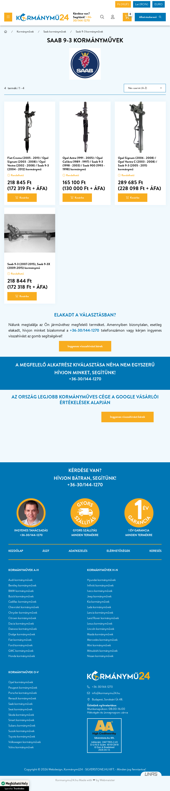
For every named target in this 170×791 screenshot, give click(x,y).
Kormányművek (25, 31)
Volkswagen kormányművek (24, 742)
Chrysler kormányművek (22, 612)
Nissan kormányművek (100, 656)
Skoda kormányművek (21, 715)
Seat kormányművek (20, 709)
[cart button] (127, 17)
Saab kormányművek (54, 31)
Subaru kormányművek (21, 725)
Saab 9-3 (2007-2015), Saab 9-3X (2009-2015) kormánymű (28, 266)
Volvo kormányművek (21, 747)
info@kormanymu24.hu (106, 693)
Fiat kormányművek (19, 640)
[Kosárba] (22, 197)
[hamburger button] (8, 17)
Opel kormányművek (20, 682)
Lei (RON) (141, 4)
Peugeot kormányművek (22, 687)
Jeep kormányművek (99, 596)
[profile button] (113, 17)
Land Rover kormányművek (103, 618)
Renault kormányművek (22, 698)
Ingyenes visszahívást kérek (85, 346)
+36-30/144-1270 (82, 19)
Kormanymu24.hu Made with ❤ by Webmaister (85, 780)
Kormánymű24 (73, 769)
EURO (158, 4)
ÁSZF (45, 551)
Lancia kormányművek (100, 612)
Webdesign (55, 769)
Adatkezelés (78, 551)
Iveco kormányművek (99, 591)
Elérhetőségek (118, 551)
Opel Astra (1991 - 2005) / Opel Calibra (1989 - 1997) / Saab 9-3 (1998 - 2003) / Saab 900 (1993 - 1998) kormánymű (84, 163)
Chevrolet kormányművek (23, 607)
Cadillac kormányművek (22, 601)
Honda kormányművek (21, 656)
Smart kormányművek (21, 720)
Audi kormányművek (20, 580)
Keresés (155, 551)
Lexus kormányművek (99, 623)
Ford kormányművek (20, 645)
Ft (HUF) (123, 4)
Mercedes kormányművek (102, 640)
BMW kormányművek (21, 591)
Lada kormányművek (99, 607)
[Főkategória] (5, 32)
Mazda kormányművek (100, 634)
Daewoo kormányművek (22, 629)
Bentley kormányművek (22, 585)
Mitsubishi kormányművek (102, 651)
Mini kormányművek (99, 645)
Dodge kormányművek (21, 634)
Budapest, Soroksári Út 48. (107, 699)
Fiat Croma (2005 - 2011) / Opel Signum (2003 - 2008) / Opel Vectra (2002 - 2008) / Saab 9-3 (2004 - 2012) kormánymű (28, 163)
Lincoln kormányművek (100, 629)
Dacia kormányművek (21, 623)
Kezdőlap (15, 551)
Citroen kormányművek (22, 618)
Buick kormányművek (21, 596)
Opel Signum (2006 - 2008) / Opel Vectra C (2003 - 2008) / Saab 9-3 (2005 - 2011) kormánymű (137, 163)
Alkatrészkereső (148, 17)
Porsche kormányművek (22, 693)
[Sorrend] (145, 88)
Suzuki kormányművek (21, 731)
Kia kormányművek (98, 601)
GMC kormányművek (20, 651)
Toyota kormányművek (21, 736)
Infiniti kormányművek (100, 585)
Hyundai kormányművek (101, 580)
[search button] (102, 17)
